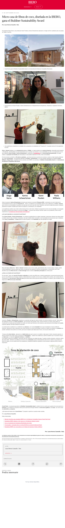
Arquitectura (37, 153)
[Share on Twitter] (5, 463)
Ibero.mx (38, 6)
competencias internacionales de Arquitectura (19, 211)
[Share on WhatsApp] (46, 463)
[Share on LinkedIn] (19, 463)
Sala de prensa (27, 6)
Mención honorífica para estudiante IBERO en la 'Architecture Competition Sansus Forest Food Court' (27, 419)
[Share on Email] (60, 463)
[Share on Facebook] (33, 463)
